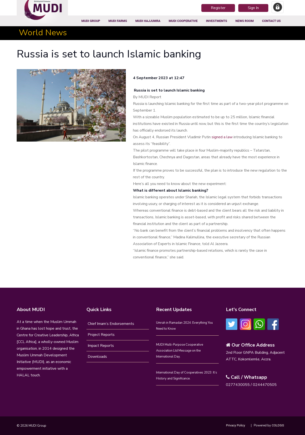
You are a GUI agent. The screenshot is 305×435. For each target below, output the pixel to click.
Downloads (97, 356)
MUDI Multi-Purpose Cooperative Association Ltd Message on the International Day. (179, 351)
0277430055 (238, 384)
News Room (244, 21)
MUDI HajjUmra (147, 21)
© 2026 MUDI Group (31, 426)
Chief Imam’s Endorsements (111, 323)
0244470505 (265, 384)
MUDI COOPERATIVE (183, 21)
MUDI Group (90, 21)
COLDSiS (278, 425)
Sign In (253, 7)
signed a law (222, 137)
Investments (216, 21)
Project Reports (101, 334)
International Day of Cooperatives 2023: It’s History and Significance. (186, 375)
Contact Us (271, 21)
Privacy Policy (235, 425)
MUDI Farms (117, 21)
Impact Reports (101, 345)
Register (218, 7)
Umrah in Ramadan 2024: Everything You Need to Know (184, 326)
